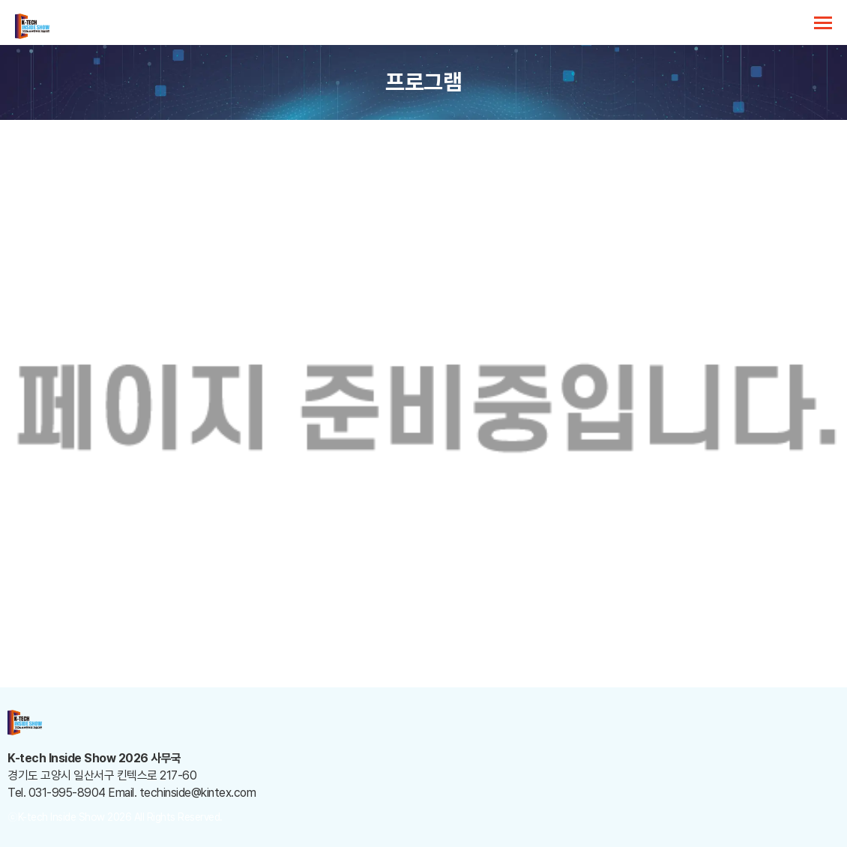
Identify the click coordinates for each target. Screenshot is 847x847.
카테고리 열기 (823, 22)
